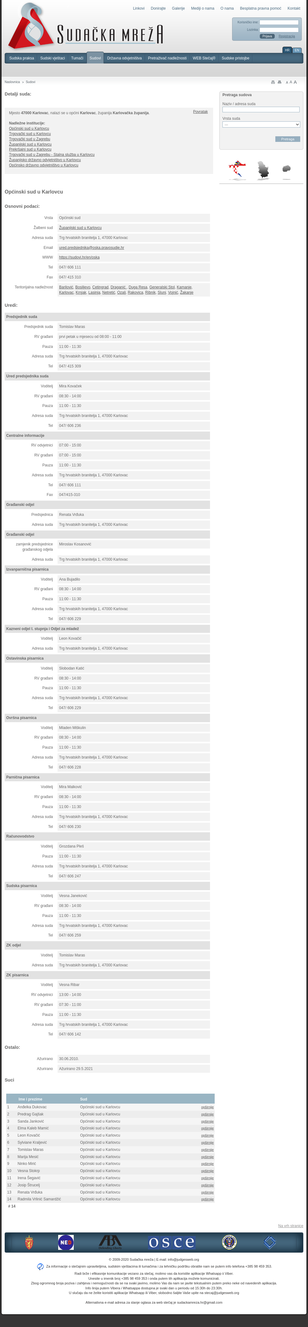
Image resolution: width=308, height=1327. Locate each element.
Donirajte (158, 8)
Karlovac (66, 292)
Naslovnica (12, 82)
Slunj (162, 292)
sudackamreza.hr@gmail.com (199, 1302)
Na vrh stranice (290, 1226)
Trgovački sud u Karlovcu (30, 134)
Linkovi (138, 8)
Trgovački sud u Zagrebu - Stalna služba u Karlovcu (52, 154)
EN (297, 50)
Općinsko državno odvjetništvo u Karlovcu (43, 165)
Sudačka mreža (85, 26)
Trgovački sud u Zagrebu (29, 139)
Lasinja (94, 292)
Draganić (118, 287)
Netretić (108, 292)
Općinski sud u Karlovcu (29, 128)
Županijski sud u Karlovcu (30, 144)
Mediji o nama (202, 8)
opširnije (207, 1107)
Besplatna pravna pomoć (261, 8)
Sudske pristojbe (236, 58)
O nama (227, 8)
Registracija (287, 36)
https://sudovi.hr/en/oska (79, 257)
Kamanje (184, 287)
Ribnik (150, 292)
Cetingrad (100, 287)
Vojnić (173, 292)
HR (287, 50)
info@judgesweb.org (183, 1259)
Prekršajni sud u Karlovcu (30, 149)
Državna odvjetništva (124, 58)
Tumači (77, 58)
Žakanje (187, 292)
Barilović (66, 287)
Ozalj (121, 292)
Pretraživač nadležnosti (167, 58)
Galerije (178, 8)
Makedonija (286, 172)
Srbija (263, 170)
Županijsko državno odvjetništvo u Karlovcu (45, 160)
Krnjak (81, 292)
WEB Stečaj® (204, 58)
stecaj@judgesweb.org (221, 1293)
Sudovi (95, 58)
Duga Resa (137, 287)
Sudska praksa (21, 58)
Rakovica (135, 292)
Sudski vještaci (52, 58)
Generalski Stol (162, 287)
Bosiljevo (82, 287)
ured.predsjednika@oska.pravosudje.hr (91, 247)
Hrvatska (238, 170)
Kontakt (293, 8)
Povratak (200, 112)
